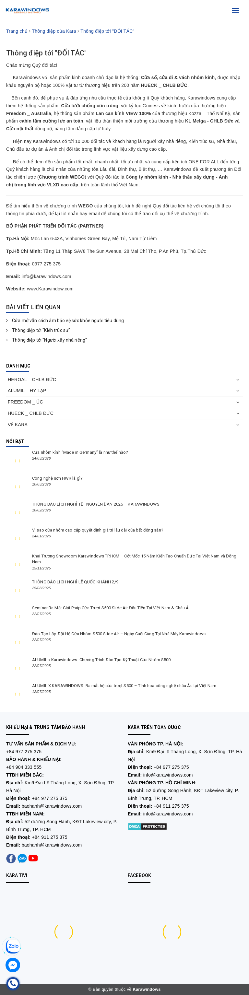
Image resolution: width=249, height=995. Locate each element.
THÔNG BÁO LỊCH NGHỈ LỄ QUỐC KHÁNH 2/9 (75, 581)
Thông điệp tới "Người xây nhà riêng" (46, 340)
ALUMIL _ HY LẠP (27, 390)
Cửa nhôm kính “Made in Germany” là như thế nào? (80, 452)
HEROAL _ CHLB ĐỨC (32, 379)
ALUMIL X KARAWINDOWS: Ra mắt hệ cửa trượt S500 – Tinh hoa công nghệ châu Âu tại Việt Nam (124, 685)
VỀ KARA (18, 424)
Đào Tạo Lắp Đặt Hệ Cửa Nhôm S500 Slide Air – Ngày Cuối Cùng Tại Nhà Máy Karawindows (119, 633)
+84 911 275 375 (49, 837)
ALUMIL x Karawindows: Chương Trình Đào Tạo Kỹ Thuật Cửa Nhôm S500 (101, 659)
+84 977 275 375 (24, 751)
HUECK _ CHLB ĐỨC (30, 413)
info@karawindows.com (168, 775)
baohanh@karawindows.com (52, 806)
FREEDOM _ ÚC (25, 401)
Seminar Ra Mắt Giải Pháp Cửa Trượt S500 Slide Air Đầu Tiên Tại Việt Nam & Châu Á (110, 607)
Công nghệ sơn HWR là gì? (57, 478)
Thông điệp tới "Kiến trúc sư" (38, 330)
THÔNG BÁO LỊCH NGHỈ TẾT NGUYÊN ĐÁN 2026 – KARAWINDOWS (96, 504)
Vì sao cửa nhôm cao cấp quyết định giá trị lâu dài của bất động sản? (97, 530)
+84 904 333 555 (24, 767)
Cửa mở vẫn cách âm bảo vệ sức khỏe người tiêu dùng (65, 320)
